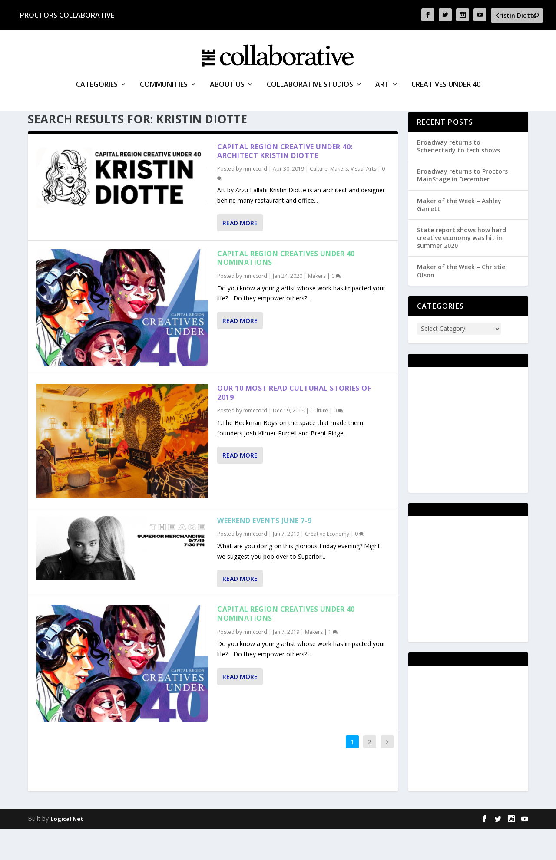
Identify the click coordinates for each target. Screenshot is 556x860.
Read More (240, 254)
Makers (339, 200)
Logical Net (66, 850)
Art (382, 100)
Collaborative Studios (310, 100)
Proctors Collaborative (67, 15)
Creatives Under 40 (445, 100)
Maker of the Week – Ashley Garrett (459, 236)
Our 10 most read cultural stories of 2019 (294, 424)
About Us (227, 100)
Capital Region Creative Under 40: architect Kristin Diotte (285, 182)
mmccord (255, 200)
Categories (97, 100)
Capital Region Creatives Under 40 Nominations (286, 289)
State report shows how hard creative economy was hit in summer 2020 (461, 269)
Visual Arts (363, 200)
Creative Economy (327, 565)
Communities (164, 100)
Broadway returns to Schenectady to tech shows (458, 177)
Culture (319, 200)
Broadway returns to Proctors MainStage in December (462, 206)
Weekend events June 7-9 (264, 552)
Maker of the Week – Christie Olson (461, 302)
